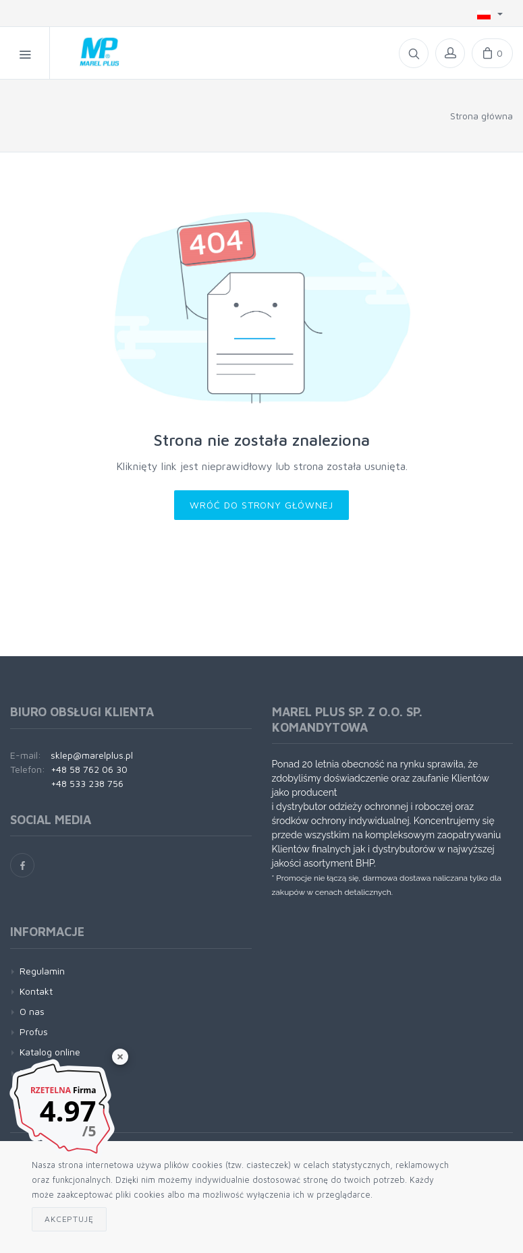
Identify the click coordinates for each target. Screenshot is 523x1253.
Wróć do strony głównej (262, 505)
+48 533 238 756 (87, 783)
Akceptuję (69, 1219)
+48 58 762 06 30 (89, 769)
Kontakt (36, 991)
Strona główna (481, 115)
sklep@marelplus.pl (92, 755)
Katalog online (50, 1051)
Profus (34, 1031)
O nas (32, 1011)
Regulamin (42, 971)
